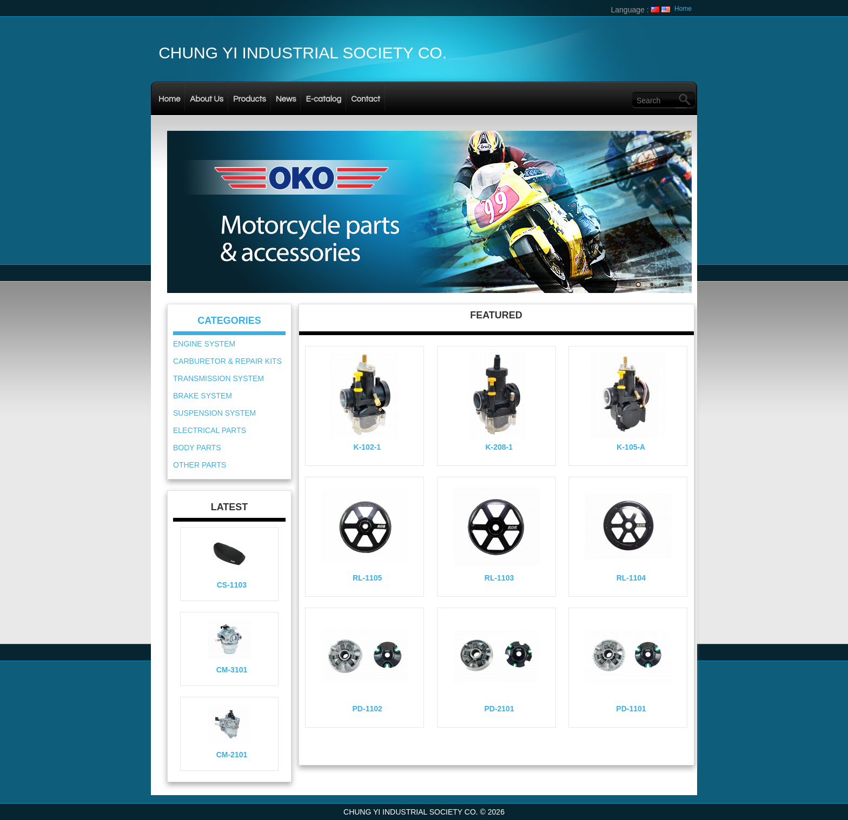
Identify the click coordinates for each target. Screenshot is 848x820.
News (286, 99)
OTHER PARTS (199, 465)
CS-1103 (232, 585)
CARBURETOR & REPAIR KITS (227, 361)
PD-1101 (631, 708)
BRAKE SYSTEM (202, 395)
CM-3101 (232, 669)
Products (249, 99)
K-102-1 (367, 447)
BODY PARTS (197, 447)
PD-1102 (367, 708)
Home (683, 8)
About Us (206, 99)
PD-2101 (499, 708)
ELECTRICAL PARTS (209, 430)
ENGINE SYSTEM (204, 343)
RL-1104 (631, 578)
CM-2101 (232, 754)
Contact (365, 99)
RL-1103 (499, 578)
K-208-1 (499, 447)
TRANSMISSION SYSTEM (218, 378)
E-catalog (323, 99)
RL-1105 (367, 578)
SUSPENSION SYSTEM (214, 413)
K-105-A (631, 447)
